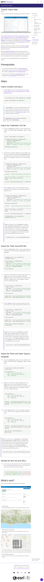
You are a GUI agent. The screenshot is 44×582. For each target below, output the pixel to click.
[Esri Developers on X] (21, 572)
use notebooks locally (21, 71)
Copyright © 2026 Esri (18, 565)
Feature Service (22, 41)
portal (16, 13)
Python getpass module (21, 111)
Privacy (15, 567)
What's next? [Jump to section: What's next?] (35, 35)
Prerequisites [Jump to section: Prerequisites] (35, 15)
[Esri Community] (14, 572)
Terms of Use (27, 567)
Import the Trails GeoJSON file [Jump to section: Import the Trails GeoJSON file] (37, 26)
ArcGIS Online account (9, 35)
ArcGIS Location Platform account (21, 35)
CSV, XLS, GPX (18, 38)
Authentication (16, 119)
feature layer (28, 40)
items (23, 58)
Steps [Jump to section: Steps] (34, 17)
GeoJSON (24, 38)
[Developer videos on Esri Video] (25, 572)
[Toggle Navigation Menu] (41, 579)
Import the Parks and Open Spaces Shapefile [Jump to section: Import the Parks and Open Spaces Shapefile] (37, 29)
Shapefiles (3, 40)
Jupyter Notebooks (22, 68)
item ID (12, 465)
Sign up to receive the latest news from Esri (21, 568)
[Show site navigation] (41, 2)
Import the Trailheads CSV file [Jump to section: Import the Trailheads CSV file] (37, 23)
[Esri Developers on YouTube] (29, 572)
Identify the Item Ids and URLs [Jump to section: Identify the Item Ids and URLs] (37, 33)
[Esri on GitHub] (17, 572)
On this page (34, 13)
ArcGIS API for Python (7, 5)
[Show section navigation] (41, 5)
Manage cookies (20, 567)
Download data (19, 74)
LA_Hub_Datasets (12, 75)
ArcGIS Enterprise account (6, 37)
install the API (11, 71)
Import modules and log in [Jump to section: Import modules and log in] (37, 20)
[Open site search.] (38, 2)
